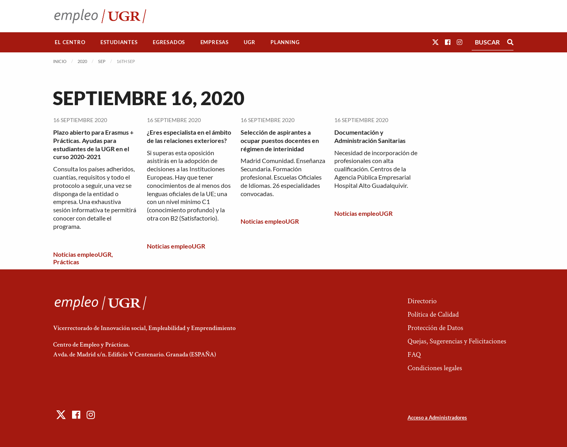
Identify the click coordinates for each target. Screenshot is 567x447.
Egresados (169, 42)
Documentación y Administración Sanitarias (370, 136)
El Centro (70, 42)
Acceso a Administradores (437, 417)
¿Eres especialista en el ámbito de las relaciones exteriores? (189, 136)
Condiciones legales (435, 368)
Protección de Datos (435, 327)
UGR (249, 42)
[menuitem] (70, 42)
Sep (102, 61)
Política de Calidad (433, 314)
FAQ (414, 354)
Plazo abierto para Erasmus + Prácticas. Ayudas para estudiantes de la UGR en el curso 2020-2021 (93, 144)
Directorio (422, 301)
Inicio (60, 61)
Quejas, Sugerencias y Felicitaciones (457, 341)
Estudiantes (119, 42)
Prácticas (66, 261)
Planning (285, 42)
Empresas (214, 42)
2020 (82, 61)
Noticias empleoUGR (82, 254)
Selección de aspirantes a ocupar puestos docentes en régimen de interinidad (280, 140)
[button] (435, 42)
